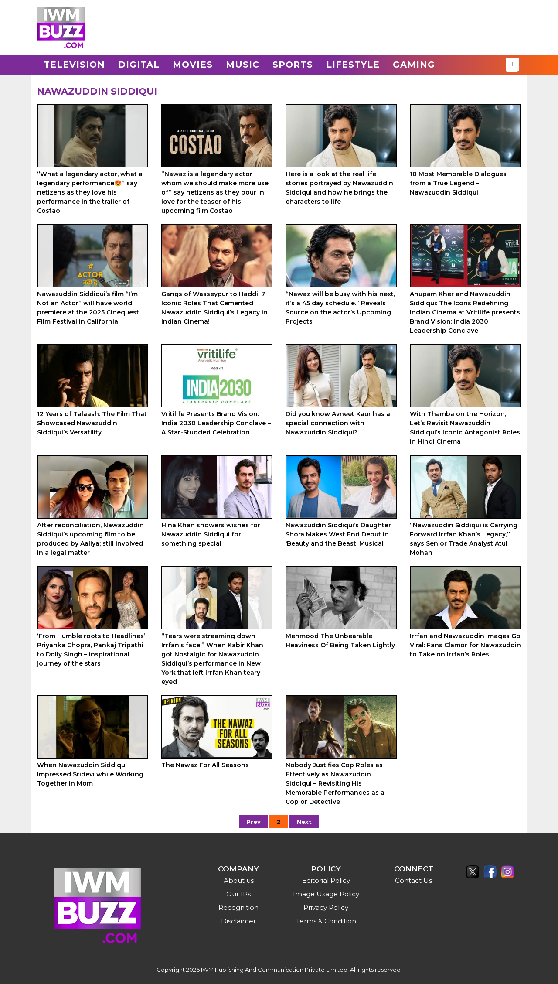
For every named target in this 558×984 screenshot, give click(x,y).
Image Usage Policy (326, 894)
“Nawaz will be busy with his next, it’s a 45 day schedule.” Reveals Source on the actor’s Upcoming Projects (340, 307)
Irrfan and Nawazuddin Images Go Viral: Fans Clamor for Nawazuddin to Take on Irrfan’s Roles (465, 645)
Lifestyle (353, 64)
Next (304, 821)
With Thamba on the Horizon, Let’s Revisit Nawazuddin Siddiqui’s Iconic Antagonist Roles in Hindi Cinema (465, 427)
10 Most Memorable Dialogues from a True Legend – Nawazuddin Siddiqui (458, 183)
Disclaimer (238, 921)
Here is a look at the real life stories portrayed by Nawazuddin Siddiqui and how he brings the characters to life (339, 187)
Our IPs (238, 894)
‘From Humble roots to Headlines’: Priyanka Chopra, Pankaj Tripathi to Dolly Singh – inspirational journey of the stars (91, 649)
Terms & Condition (326, 921)
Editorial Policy (326, 880)
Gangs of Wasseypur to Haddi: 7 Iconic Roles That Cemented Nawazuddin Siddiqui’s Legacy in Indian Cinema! (214, 307)
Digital (139, 64)
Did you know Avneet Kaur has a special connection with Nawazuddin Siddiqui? (338, 423)
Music (242, 64)
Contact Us (413, 880)
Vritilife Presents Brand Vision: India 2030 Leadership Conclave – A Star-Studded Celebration (216, 423)
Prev (253, 821)
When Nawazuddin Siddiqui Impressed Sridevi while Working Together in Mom (90, 774)
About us (239, 880)
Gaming (414, 64)
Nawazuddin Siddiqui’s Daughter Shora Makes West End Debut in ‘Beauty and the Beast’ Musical (338, 534)
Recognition (238, 907)
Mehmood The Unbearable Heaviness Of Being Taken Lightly (340, 640)
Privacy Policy (325, 907)
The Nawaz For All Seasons (205, 765)
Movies (193, 64)
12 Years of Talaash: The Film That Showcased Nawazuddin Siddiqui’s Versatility (92, 423)
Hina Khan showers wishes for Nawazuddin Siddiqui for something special (210, 534)
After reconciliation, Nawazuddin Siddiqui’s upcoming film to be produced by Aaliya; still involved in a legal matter (90, 539)
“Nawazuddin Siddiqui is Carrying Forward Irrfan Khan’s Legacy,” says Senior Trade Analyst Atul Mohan (463, 539)
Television (74, 64)
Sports (292, 64)
